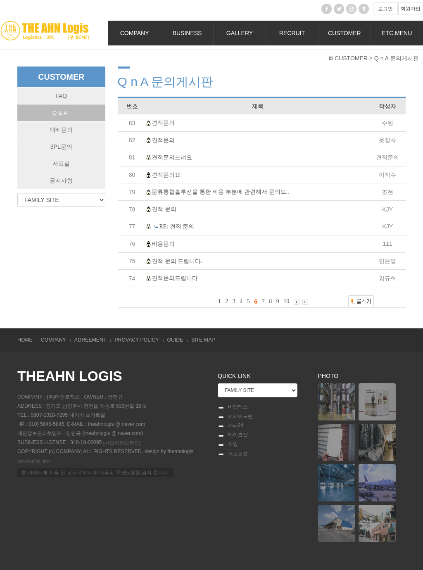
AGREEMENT (90, 340)
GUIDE (175, 340)
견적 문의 (164, 209)
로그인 (385, 9)
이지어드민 (235, 416)
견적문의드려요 (172, 157)
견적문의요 (166, 174)
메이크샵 (233, 435)
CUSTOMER (344, 33)
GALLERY (239, 33)
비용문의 (163, 244)
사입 (228, 444)
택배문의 (61, 129)
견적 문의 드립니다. (177, 261)
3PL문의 (61, 146)
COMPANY (134, 33)
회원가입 (411, 9)
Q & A (59, 112)
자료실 (61, 163)
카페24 (231, 426)
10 (286, 301)
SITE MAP (203, 340)
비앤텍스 (233, 407)
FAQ (61, 96)
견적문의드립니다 (175, 278)
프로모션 (233, 454)
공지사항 (61, 180)
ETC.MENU (397, 33)
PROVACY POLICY (136, 340)
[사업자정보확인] (122, 442)
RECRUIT (292, 33)
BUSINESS (187, 33)
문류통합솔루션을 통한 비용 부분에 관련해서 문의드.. (220, 192)
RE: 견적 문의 (177, 226)
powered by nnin (33, 461)
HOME (25, 340)
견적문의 (163, 123)
